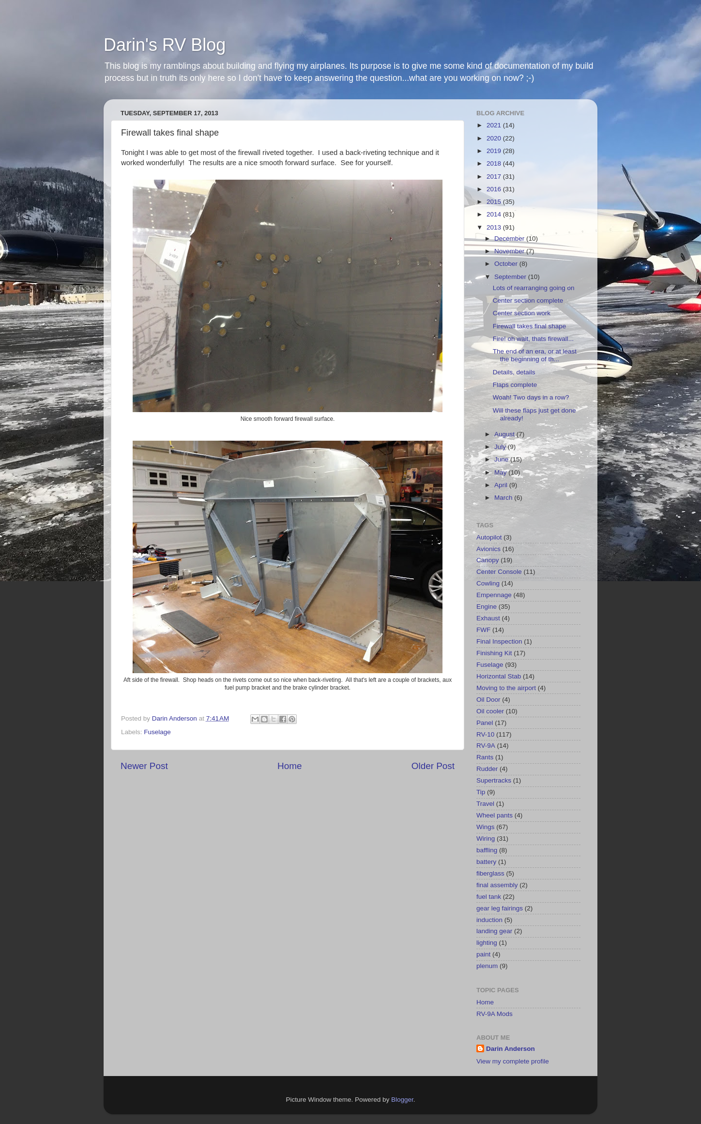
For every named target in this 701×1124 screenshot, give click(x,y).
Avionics (488, 549)
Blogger (402, 1099)
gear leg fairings (499, 908)
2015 (495, 201)
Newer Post (144, 766)
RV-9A (485, 745)
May (501, 472)
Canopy (487, 560)
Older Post (433, 766)
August (505, 434)
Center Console (499, 571)
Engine (486, 606)
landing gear (494, 931)
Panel (484, 722)
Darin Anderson (510, 1048)
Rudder (487, 768)
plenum (487, 966)
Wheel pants (494, 815)
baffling (486, 850)
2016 (495, 189)
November (510, 251)
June (502, 459)
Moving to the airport (506, 688)
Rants (484, 757)
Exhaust (488, 618)
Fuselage (157, 732)
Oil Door (488, 699)
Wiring (485, 838)
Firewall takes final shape (529, 326)
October (506, 263)
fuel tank (488, 896)
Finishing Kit (494, 653)
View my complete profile (512, 1061)
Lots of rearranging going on (534, 288)
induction (489, 920)
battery (486, 861)
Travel (485, 803)
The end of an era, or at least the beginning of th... (535, 355)
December (510, 238)
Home (289, 766)
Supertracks (493, 780)
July (501, 446)
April (501, 485)
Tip (480, 792)
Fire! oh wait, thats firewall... (533, 338)
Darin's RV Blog (165, 45)
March (504, 497)
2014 (495, 214)
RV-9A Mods (494, 1013)
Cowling (488, 583)
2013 (495, 227)
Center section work (521, 313)
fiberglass (490, 873)
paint (483, 954)
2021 (495, 125)
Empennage (494, 595)
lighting (486, 942)
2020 (495, 138)
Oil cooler (490, 711)
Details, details (514, 372)
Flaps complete (515, 384)
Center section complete (528, 300)
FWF (483, 629)
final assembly (497, 885)
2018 (495, 163)
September (511, 276)
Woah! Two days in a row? (531, 397)
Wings (485, 827)
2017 (495, 176)
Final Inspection (499, 641)
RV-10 (485, 734)
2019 (495, 150)
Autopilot (489, 537)
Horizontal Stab (498, 676)
